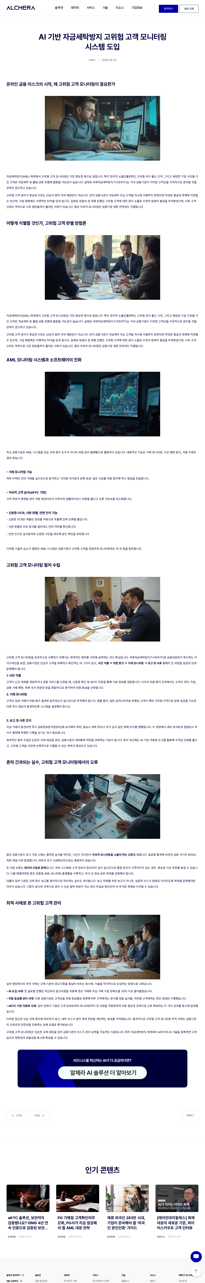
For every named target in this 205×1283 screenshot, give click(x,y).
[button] (59, 8)
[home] (20, 8)
